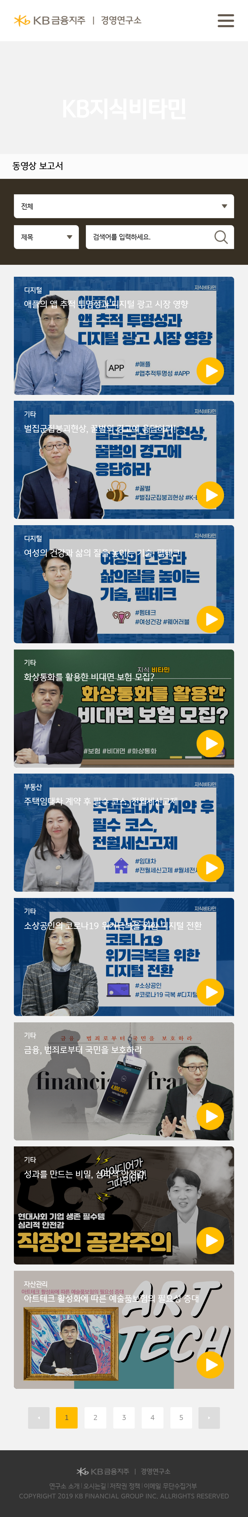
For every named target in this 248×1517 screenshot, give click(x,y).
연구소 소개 (64, 1486)
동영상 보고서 (37, 166)
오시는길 (94, 1486)
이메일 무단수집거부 (170, 1486)
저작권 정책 (125, 1486)
